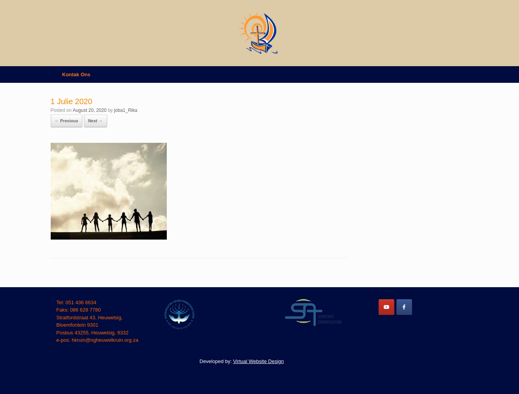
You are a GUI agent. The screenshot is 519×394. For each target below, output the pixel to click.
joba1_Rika (125, 110)
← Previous (67, 120)
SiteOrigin (254, 378)
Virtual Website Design (258, 361)
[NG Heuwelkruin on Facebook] (404, 307)
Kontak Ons (76, 74)
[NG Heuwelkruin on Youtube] (386, 307)
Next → (95, 120)
